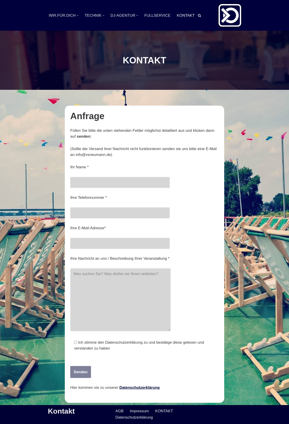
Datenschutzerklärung (139, 387)
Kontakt (61, 411)
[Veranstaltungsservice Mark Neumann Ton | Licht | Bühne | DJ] (230, 15)
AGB (119, 411)
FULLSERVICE (157, 15)
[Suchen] (199, 15)
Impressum (139, 411)
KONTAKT (186, 15)
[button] (77, 15)
